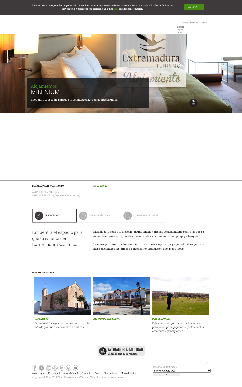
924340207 (103, 185)
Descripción (47, 217)
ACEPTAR (193, 6)
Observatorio (110, 373)
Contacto (86, 373)
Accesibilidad (70, 373)
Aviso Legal (38, 373)
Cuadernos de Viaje (140, 217)
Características (97, 217)
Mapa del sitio (128, 373)
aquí (115, 8)
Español (180, 27)
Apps (97, 373)
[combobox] (187, 27)
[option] (180, 26)
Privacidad (54, 373)
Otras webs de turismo (165, 366)
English (180, 30)
